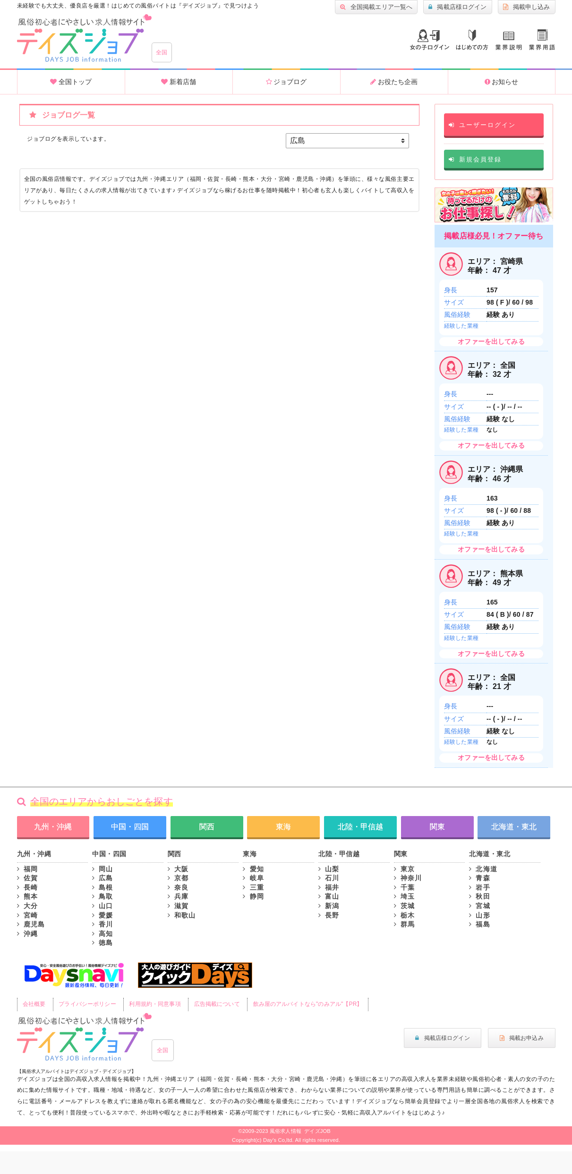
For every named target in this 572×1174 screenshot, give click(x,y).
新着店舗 (178, 81)
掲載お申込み (522, 1038)
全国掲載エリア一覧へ (376, 7)
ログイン (429, 39)
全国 (162, 52)
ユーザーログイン (482, 124)
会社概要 (34, 1004)
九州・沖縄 (53, 827)
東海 (283, 827)
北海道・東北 (514, 827)
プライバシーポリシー (87, 1004)
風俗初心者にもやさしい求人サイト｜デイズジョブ (84, 1037)
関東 (437, 827)
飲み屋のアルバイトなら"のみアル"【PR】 (308, 1004)
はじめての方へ (472, 40)
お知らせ (502, 81)
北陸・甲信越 (360, 827)
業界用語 (542, 39)
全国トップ (71, 81)
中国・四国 (130, 827)
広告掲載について (217, 1004)
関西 (206, 827)
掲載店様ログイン (457, 7)
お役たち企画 (394, 81)
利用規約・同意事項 (154, 1004)
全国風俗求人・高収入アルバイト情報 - (84, 38)
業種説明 (508, 41)
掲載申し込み (526, 7)
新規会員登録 (475, 159)
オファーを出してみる (491, 341)
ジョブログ (286, 81)
